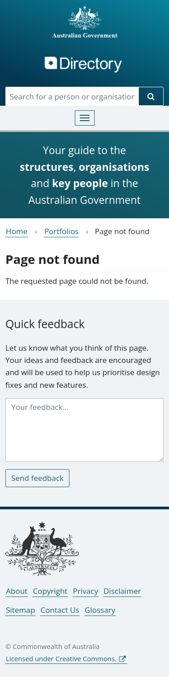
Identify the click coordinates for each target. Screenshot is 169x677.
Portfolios (61, 231)
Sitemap (20, 610)
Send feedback (37, 478)
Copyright (50, 591)
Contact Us (60, 610)
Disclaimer (122, 591)
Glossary (100, 610)
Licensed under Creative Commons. (61, 658)
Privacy (85, 591)
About (16, 591)
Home (16, 231)
